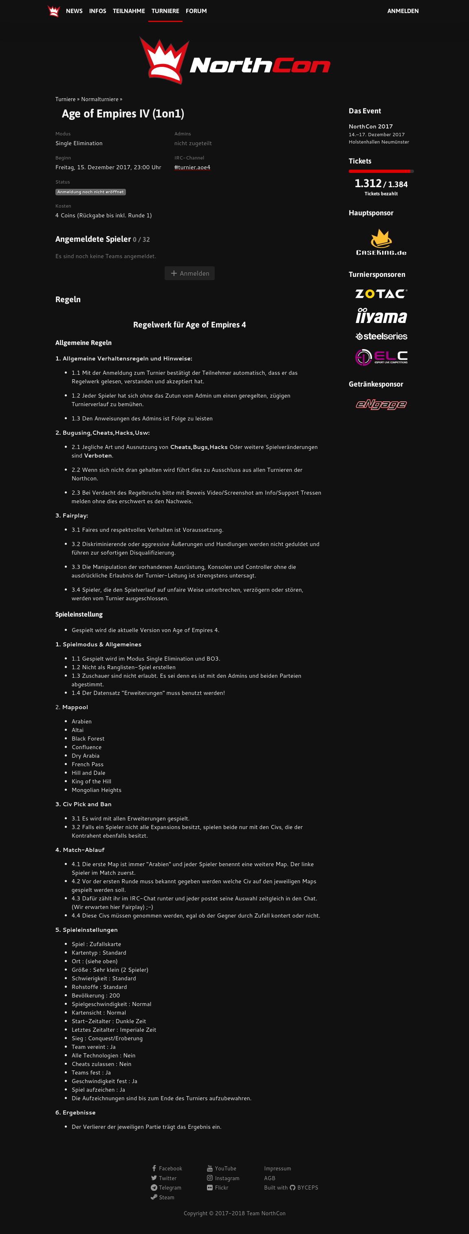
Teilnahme (129, 10)
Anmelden (403, 10)
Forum (196, 10)
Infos (97, 10)
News (74, 10)
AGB (269, 1178)
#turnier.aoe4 (192, 167)
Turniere (165, 10)
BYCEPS (303, 1187)
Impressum (277, 1168)
